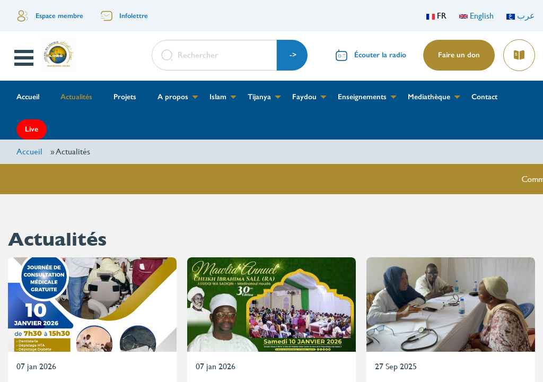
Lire (518, 51)
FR (436, 16)
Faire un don (459, 54)
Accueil (29, 151)
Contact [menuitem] (484, 96)
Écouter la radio (380, 54)
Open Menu (25, 58)
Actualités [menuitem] (76, 96)
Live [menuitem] (31, 129)
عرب (520, 16)
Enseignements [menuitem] (362, 96)
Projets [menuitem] (124, 96)
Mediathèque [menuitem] (429, 96)
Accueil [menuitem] (27, 96)
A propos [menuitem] (172, 96)
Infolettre (133, 16)
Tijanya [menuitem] (259, 96)
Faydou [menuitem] (304, 96)
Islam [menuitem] (217, 96)
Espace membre (59, 16)
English (476, 16)
